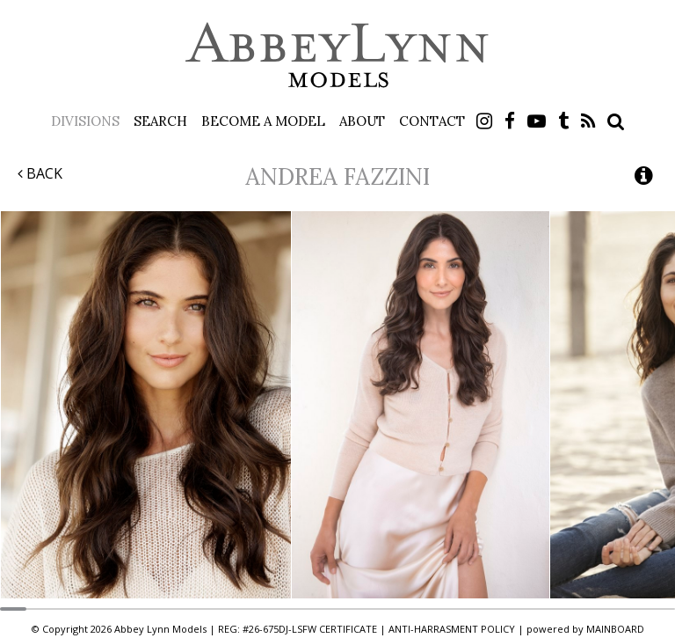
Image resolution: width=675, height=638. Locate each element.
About (362, 121)
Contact (432, 121)
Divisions (85, 121)
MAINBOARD (615, 628)
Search (160, 121)
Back (40, 173)
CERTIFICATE (348, 628)
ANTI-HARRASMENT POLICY (451, 628)
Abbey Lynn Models (337, 55)
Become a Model (263, 121)
